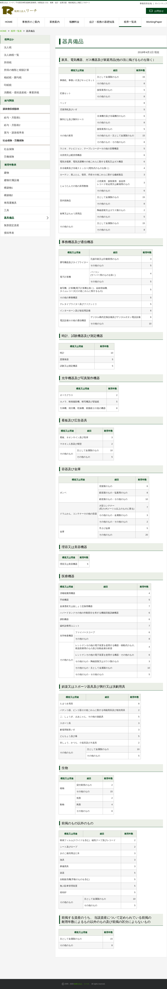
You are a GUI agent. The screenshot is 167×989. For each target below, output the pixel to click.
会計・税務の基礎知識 (101, 21)
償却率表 (9, 232)
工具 (6, 210)
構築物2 (8, 195)
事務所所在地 (146, 3)
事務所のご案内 (31, 21)
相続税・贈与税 (13, 77)
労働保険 (9, 156)
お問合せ (156, 11)
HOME (9, 21)
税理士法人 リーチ (81, 984)
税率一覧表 (130, 21)
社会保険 (9, 149)
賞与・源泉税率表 (14, 132)
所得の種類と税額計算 (16, 69)
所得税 (8, 62)
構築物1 (8, 187)
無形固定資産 (11, 225)
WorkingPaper (154, 21)
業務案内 (55, 21)
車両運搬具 (10, 202)
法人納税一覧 (11, 54)
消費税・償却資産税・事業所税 (21, 92)
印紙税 (8, 85)
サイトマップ (161, 3)
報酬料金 (74, 21)
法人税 (8, 47)
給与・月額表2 (12, 125)
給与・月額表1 (12, 117)
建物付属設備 (11, 180)
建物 (6, 172)
